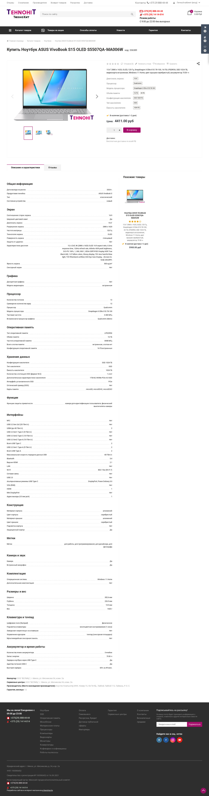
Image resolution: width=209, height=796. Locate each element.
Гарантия (153, 30)
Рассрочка (75, 3)
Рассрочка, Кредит (88, 718)
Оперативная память (50, 718)
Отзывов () (128, 64)
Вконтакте (159, 740)
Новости (121, 30)
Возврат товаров (58, 3)
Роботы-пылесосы (49, 752)
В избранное (159, 64)
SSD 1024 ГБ (138, 98)
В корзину (132, 130)
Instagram (173, 740)
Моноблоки (45, 722)
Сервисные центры (117, 714)
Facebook (166, 740)
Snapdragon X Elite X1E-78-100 (144, 88)
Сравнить (171, 63)
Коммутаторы (47, 745)
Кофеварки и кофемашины (53, 748)
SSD (135, 103)
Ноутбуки (44, 710)
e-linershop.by (47, 790)
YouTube (179, 740)
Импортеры (84, 729)
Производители (40, 3)
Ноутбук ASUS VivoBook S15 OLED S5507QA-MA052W (135, 215)
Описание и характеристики (25, 167)
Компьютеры (46, 733)
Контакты (186, 30)
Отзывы (10, 3)
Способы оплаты (88, 30)
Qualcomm (138, 83)
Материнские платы (50, 725)
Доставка (88, 3)
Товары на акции (52, 30)
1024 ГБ (136, 108)
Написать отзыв (144, 64)
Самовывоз (84, 714)
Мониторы (45, 741)
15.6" (135, 78)
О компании (23, 3)
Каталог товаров (20, 30)
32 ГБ (143, 93)
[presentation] (12, 96)
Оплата (82, 710)
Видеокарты (46, 737)
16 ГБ (136, 93)
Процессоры (46, 729)
